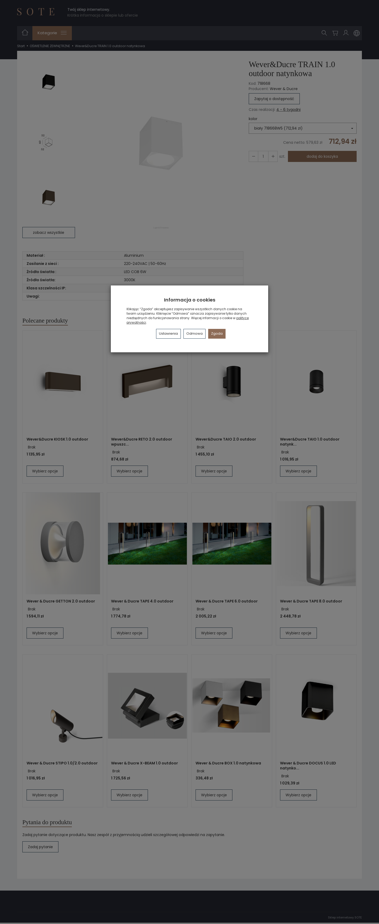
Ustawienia (168, 333)
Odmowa (194, 333)
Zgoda (217, 333)
